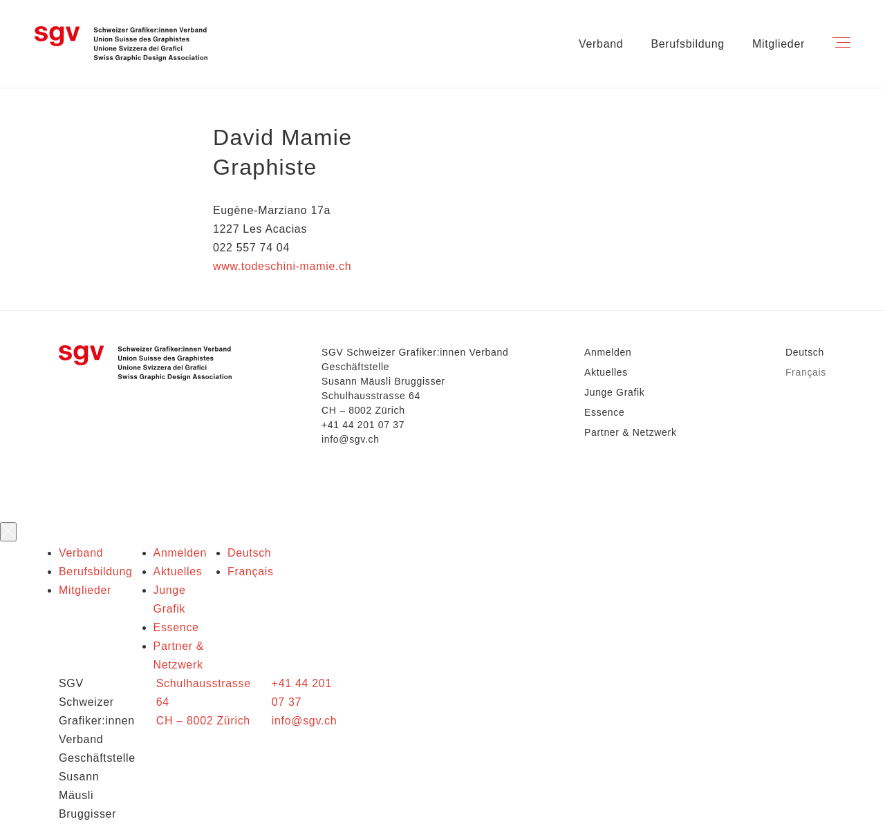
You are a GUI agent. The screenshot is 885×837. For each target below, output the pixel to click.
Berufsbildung (688, 44)
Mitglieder (778, 44)
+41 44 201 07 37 (363, 424)
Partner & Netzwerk (630, 432)
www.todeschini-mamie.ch (282, 266)
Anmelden (607, 352)
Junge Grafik (614, 392)
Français (805, 372)
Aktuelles (606, 372)
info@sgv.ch (351, 439)
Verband (601, 44)
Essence (604, 412)
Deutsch (804, 352)
